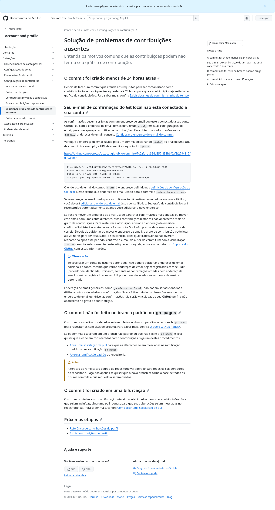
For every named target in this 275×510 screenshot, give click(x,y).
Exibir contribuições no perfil (89, 433)
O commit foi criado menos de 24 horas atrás (112, 78)
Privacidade (107, 497)
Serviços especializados (151, 497)
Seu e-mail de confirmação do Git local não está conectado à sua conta (125, 109)
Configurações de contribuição (117, 30)
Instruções (89, 30)
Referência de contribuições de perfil (94, 428)
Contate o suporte (145, 473)
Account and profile (21, 35)
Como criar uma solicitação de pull (140, 408)
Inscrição (264, 18)
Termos (94, 497)
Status (120, 497)
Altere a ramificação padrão (88, 355)
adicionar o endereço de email (100, 203)
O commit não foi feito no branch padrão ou (122, 312)
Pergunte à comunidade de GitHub (155, 468)
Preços (131, 497)
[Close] (265, 6)
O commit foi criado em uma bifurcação (106, 390)
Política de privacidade (75, 475)
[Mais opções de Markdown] (240, 43)
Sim (71, 469)
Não (86, 469)
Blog (169, 497)
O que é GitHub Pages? (165, 327)
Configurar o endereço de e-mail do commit (144, 134)
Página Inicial (13, 28)
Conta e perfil (72, 30)
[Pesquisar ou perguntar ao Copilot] (143, 18)
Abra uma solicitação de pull (88, 345)
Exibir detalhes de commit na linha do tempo (159, 95)
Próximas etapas (83, 419)
